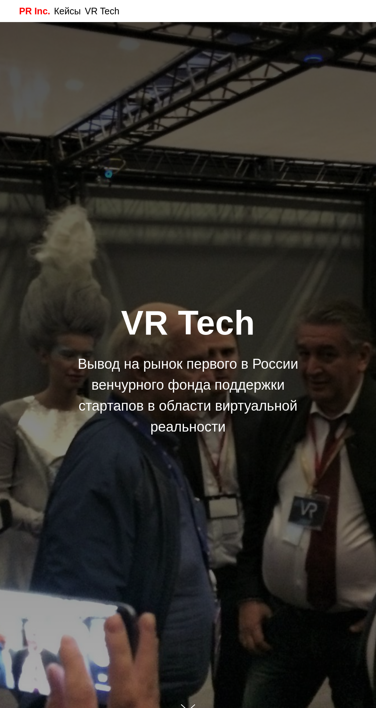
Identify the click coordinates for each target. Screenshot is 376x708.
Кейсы (67, 11)
